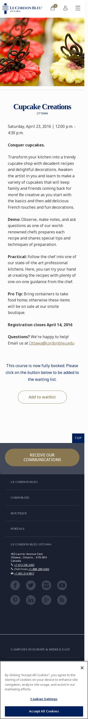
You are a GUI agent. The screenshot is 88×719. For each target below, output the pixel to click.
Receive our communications (42, 457)
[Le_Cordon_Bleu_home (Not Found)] (23, 9)
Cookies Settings (43, 699)
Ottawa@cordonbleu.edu (51, 343)
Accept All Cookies (44, 711)
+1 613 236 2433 (24, 565)
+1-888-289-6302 (38, 569)
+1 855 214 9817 (24, 573)
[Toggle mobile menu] (78, 9)
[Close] (82, 667)
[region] (44, 690)
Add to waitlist (42, 397)
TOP (78, 438)
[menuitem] (52, 9)
